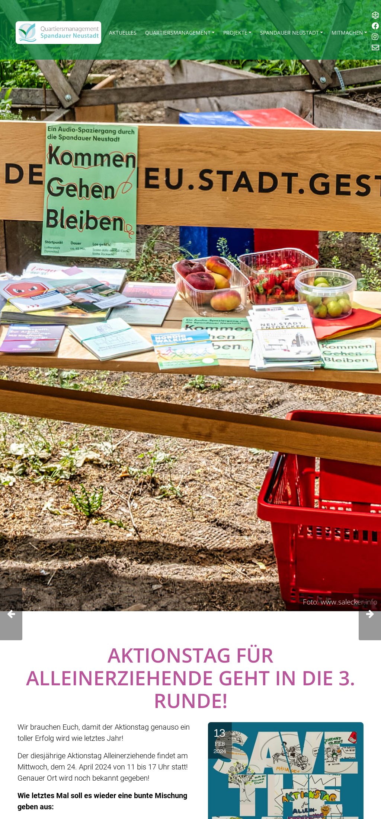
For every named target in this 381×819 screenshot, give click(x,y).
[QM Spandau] (58, 32)
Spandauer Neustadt (289, 32)
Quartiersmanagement (178, 32)
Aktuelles (123, 32)
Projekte (235, 32)
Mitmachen (347, 32)
